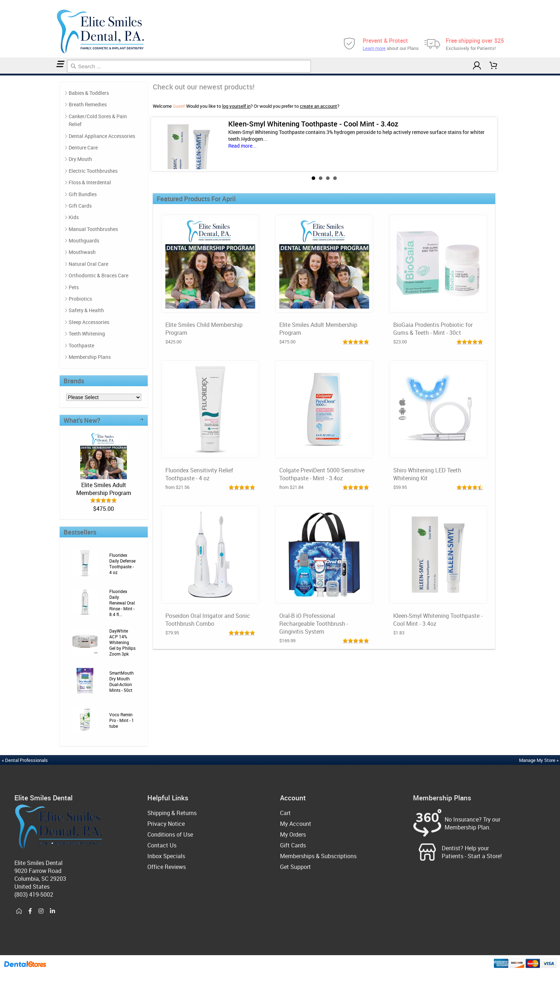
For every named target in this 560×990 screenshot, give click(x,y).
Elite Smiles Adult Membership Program (103, 489)
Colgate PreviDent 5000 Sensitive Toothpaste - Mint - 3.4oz (321, 474)
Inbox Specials (166, 856)
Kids (74, 217)
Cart (285, 813)
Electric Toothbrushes (93, 170)
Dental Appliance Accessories (102, 136)
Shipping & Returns (172, 813)
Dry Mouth (80, 159)
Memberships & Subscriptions (318, 856)
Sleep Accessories (89, 322)
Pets (74, 287)
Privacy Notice (166, 824)
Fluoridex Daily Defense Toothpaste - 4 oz (122, 563)
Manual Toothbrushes (93, 229)
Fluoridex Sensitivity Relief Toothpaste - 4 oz (199, 474)
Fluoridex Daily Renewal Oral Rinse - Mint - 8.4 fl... (122, 602)
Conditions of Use (170, 834)
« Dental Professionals (25, 760)
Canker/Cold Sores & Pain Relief (98, 120)
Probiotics (80, 298)
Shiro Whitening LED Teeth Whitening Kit (427, 474)
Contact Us (161, 845)
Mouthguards (84, 240)
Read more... (242, 145)
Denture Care (83, 147)
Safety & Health (86, 310)
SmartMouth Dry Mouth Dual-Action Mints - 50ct (121, 681)
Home (1, 74)
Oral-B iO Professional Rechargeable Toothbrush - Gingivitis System (313, 623)
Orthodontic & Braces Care (98, 275)
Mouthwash (82, 252)
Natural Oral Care (88, 263)
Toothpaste (81, 345)
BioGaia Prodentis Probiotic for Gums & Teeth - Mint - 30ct (433, 329)
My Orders (293, 834)
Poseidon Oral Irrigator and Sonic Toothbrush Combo (207, 620)
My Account (295, 824)
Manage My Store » (539, 760)
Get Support (295, 867)
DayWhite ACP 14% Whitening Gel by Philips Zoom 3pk (122, 642)
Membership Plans (90, 356)
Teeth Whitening (87, 333)
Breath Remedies (88, 104)
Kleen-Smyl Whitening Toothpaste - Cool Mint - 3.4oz (313, 124)
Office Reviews (166, 867)
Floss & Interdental (90, 182)
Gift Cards (80, 205)
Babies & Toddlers (89, 92)
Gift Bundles (83, 194)
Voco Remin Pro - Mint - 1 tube (121, 720)
